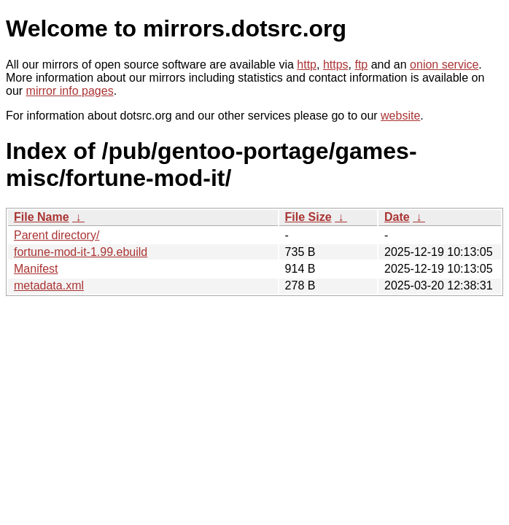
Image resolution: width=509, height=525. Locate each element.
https (336, 64)
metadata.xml (49, 285)
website (400, 115)
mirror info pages (70, 91)
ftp (361, 64)
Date (397, 217)
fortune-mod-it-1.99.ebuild (80, 252)
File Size (308, 217)
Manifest (36, 268)
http (306, 64)
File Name (41, 217)
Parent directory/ (56, 235)
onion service (444, 64)
